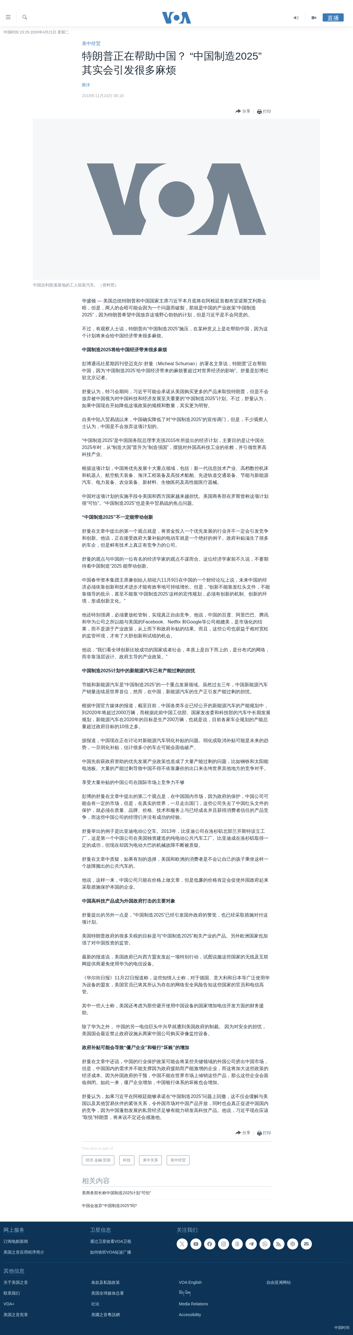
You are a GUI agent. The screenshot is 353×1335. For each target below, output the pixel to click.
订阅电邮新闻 (15, 1241)
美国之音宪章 (15, 1314)
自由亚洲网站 (278, 1282)
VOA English (190, 1282)
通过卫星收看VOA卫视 (110, 1241)
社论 (95, 1304)
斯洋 (86, 85)
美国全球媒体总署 (107, 1293)
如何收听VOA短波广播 (110, 1252)
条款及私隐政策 (105, 1282)
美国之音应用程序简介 (23, 1252)
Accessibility (190, 1314)
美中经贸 (91, 43)
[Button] (243, 111)
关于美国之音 (15, 1282)
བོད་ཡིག (185, 1293)
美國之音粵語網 (105, 1314)
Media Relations (193, 1304)
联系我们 (11, 1293)
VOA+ (9, 1304)
